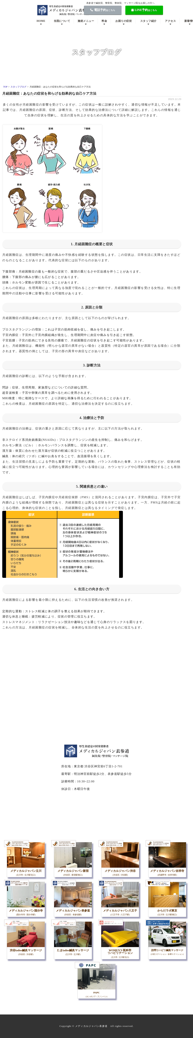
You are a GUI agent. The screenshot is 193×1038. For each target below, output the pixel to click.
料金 (104, 21)
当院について (62, 21)
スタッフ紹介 (148, 21)
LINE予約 (144, 9)
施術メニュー (86, 21)
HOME (41, 21)
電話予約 (102, 9)
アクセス (170, 21)
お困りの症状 (123, 21)
